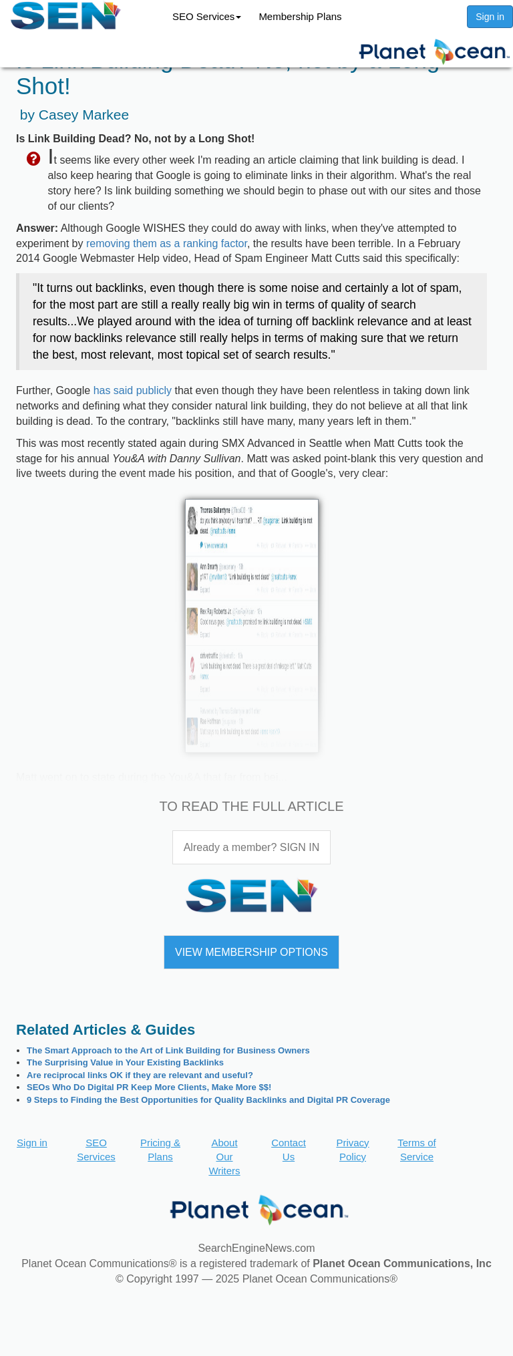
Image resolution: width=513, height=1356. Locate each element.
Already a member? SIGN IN (252, 847)
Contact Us (288, 1149)
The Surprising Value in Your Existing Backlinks (125, 1062)
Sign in (490, 16)
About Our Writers (224, 1157)
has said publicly (133, 390)
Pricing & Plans (160, 1149)
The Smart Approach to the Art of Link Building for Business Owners (168, 1050)
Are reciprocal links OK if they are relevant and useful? (140, 1075)
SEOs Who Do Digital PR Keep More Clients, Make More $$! (149, 1087)
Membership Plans (300, 16)
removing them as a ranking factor (166, 243)
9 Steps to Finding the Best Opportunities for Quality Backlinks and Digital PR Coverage (208, 1100)
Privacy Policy (352, 1149)
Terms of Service (416, 1149)
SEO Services (206, 16)
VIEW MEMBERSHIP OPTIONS (251, 952)
